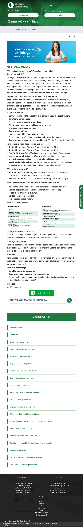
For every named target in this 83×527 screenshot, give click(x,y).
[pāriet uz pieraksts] (41, 293)
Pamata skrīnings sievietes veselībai (24, 349)
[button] (5, 523)
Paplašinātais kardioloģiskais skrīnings (25, 371)
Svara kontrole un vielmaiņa (21, 428)
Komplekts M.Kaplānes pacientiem (23, 465)
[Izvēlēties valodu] (52, 5)
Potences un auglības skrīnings (22, 400)
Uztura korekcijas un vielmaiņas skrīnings (26, 457)
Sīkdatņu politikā (41, 515)
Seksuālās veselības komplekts (22, 378)
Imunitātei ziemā (16, 327)
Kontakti (41, 510)
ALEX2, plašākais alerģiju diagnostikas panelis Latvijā (31, 421)
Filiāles (41, 503)
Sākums (41, 501)
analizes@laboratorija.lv (55, 11)
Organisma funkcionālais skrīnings (23, 407)
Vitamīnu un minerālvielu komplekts (24, 436)
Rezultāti (60, 15)
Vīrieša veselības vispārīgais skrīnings (25, 392)
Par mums (41, 508)
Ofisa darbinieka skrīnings (20, 342)
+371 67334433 (15, 11)
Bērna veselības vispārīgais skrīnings (24, 414)
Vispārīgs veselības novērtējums (22, 356)
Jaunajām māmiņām (18, 450)
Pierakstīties (23, 15)
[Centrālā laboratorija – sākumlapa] (18, 5)
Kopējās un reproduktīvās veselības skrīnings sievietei (31, 443)
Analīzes (42, 506)
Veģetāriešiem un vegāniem (21, 363)
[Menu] (74, 5)
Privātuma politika (41, 513)
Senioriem (14, 335)
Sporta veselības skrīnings (20, 385)
